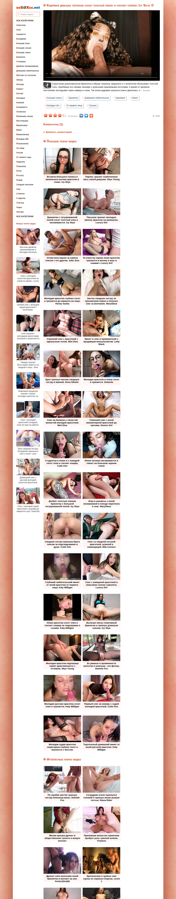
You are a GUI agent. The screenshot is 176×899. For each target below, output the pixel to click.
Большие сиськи (23, 46)
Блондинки (21, 36)
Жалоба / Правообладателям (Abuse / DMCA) (80, 879)
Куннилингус (22, 105)
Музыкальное (22, 141)
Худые (19, 205)
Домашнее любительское (27, 68)
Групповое (21, 59)
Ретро (19, 168)
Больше (146, 90)
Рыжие (19, 178)
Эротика (20, 209)
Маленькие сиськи (24, 114)
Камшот (19, 87)
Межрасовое (21, 123)
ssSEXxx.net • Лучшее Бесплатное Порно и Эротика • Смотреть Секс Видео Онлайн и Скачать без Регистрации (91, 889)
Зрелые (19, 77)
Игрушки (20, 82)
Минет (19, 127)
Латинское (21, 109)
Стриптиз (20, 191)
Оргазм (19, 150)
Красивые (20, 96)
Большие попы (23, 41)
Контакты (114, 879)
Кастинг (20, 91)
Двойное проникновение (27, 64)
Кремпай (20, 100)
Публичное (21, 164)
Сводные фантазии (24, 182)
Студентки (20, 196)
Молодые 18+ (22, 137)
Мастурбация (22, 118)
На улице (20, 146)
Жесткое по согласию (26, 73)
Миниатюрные (22, 132)
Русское (20, 173)
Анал (18, 27)
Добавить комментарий (59, 132)
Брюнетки (20, 55)
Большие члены (23, 50)
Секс (18, 187)
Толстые (20, 200)
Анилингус (21, 32)
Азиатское (21, 23)
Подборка (20, 159)
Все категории (25, 18)
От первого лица (23, 155)
